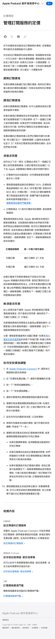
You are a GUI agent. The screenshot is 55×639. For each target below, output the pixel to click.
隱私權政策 (16, 628)
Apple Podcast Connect (23, 368)
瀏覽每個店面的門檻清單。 (19, 203)
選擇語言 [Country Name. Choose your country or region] (5, 620)
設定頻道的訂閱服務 (13, 543)
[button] (5, 36)
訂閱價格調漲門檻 (12, 596)
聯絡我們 (5, 628)
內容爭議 (44, 628)
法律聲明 (35, 628)
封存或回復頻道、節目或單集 (17, 571)
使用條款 (25, 628)
